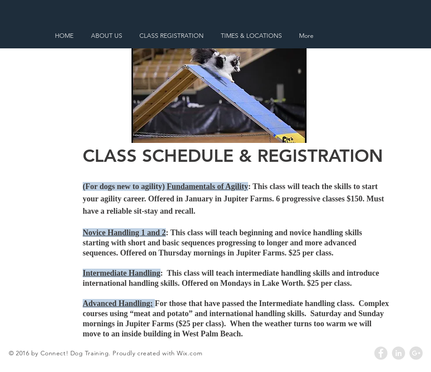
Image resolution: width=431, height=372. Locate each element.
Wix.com (189, 353)
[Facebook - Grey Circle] (380, 353)
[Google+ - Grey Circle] (416, 353)
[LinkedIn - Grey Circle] (398, 353)
